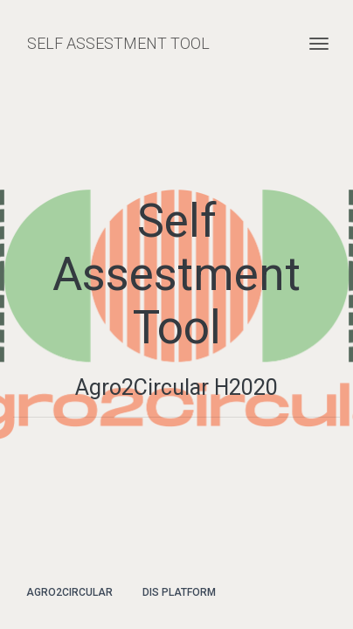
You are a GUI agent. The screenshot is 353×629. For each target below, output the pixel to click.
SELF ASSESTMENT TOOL (118, 43)
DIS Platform (179, 592)
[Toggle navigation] (319, 43)
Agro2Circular (69, 592)
